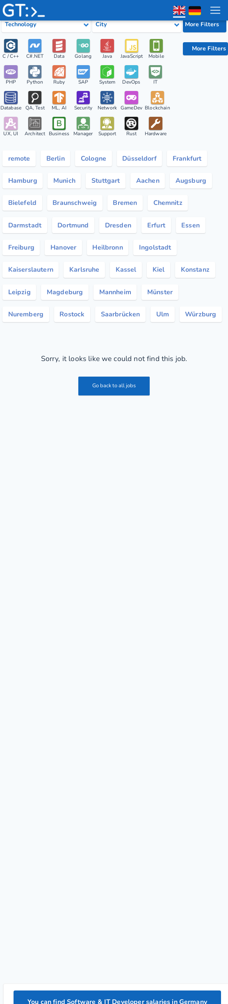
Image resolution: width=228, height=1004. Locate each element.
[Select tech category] (46, 24)
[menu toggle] (215, 10)
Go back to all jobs (114, 385)
